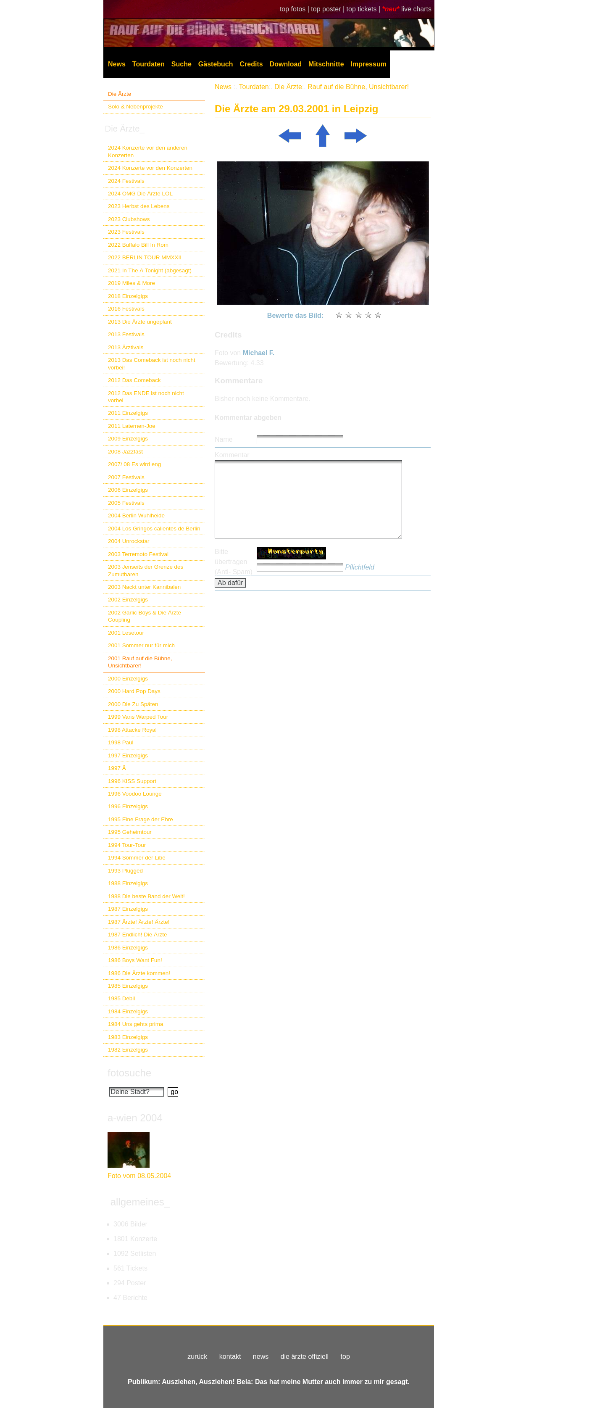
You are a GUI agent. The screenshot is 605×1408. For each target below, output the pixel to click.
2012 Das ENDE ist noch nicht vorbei (146, 396)
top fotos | (295, 9)
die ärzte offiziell (305, 1356)
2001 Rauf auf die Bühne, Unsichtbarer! (140, 662)
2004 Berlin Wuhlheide (136, 515)
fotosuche (129, 1072)
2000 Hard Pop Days (134, 691)
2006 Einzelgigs (128, 490)
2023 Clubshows (129, 219)
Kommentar (232, 455)
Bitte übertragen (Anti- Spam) (234, 561)
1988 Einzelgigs (128, 883)
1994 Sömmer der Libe (137, 857)
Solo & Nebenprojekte (135, 106)
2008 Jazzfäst (125, 451)
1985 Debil (121, 998)
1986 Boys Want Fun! (135, 960)
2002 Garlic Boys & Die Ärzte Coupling (144, 616)
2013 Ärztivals (125, 347)
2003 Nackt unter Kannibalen (144, 587)
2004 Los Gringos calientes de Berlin (154, 528)
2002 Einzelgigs (128, 599)
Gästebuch (215, 64)
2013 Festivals (126, 334)
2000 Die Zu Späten (133, 704)
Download (286, 64)
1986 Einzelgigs (128, 947)
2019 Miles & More (131, 283)
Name (224, 439)
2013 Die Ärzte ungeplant (140, 322)
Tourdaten (148, 64)
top (345, 1356)
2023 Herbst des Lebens (138, 206)
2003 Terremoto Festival (138, 554)
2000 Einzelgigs (128, 678)
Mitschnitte (326, 64)
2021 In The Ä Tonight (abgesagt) (150, 270)
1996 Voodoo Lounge (135, 794)
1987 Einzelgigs (128, 909)
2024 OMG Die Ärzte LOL (140, 193)
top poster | (328, 9)
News (117, 64)
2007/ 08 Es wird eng (134, 464)
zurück (197, 1356)
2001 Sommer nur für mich (141, 645)
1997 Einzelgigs (128, 755)
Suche (181, 64)
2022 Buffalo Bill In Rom (138, 245)
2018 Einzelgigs (128, 296)
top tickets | (364, 9)
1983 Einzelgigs (128, 1037)
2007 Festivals (126, 477)
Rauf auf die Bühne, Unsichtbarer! (358, 86)
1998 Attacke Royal (132, 730)
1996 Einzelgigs (128, 806)
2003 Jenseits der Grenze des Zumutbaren (145, 570)
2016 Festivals (126, 309)
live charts (416, 9)
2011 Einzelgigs (128, 413)
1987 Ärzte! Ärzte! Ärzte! (138, 922)
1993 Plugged (125, 870)
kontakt (230, 1356)
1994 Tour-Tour (127, 845)
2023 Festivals (126, 232)
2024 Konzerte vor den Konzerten (150, 168)
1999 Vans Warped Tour (138, 717)
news (260, 1356)
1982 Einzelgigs (128, 1050)
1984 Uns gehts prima (135, 1024)
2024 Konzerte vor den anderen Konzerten (147, 151)
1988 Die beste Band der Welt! (146, 896)
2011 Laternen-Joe (131, 426)
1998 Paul (121, 742)
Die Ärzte (119, 94)
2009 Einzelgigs (128, 438)
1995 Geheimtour (130, 832)
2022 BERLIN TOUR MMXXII (145, 257)
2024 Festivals (126, 181)
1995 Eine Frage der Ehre (140, 819)
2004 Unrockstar (129, 541)
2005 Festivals (126, 503)
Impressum (369, 64)
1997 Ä (117, 768)
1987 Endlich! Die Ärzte (137, 934)
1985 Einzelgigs (128, 986)
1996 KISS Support (132, 781)
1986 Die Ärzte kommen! (139, 973)
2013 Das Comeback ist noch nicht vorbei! (151, 363)
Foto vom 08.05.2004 (139, 1175)
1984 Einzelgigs (128, 1011)
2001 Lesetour (126, 633)
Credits (251, 64)
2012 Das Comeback (134, 380)
